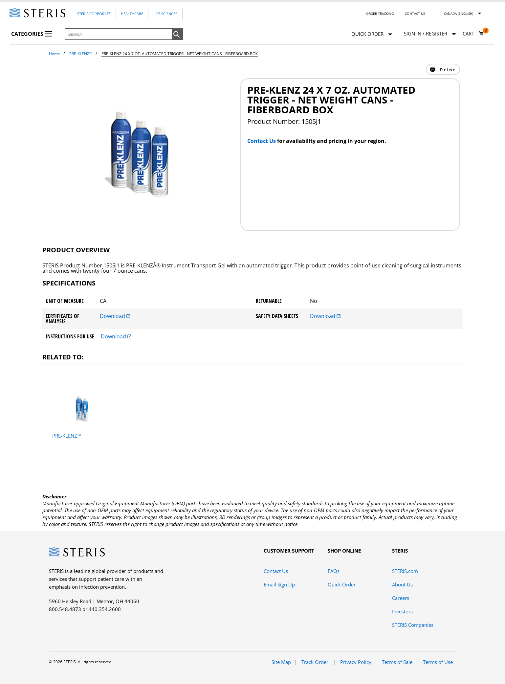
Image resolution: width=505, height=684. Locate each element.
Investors (402, 611)
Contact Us (415, 13)
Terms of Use (438, 662)
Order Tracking (380, 13)
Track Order (315, 662)
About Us (402, 584)
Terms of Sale (397, 662)
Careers (400, 598)
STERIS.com (405, 571)
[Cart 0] (473, 33)
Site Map (281, 662)
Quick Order (371, 34)
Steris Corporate (94, 13)
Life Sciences (165, 13)
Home (54, 54)
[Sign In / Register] (430, 33)
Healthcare (132, 13)
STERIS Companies (412, 625)
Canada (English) (458, 13)
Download (115, 316)
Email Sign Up (279, 584)
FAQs (334, 571)
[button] (177, 34)
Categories (31, 33)
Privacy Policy (355, 662)
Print (447, 70)
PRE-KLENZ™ (80, 54)
